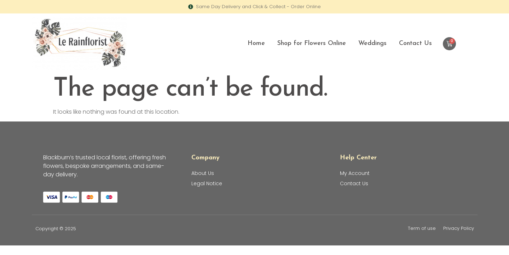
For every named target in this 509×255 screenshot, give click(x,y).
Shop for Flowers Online (311, 43)
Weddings (372, 43)
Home (256, 43)
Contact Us (415, 43)
